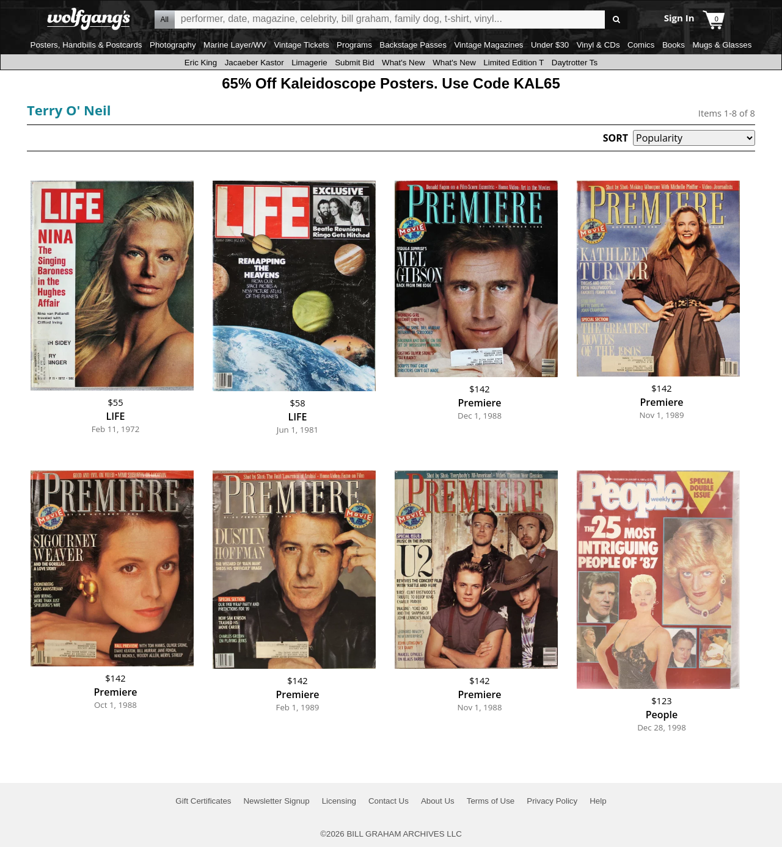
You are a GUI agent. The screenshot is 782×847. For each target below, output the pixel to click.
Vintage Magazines (488, 44)
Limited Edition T (513, 62)
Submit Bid (354, 62)
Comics (640, 44)
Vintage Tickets (301, 44)
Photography (173, 44)
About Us (438, 801)
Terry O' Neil (69, 110)
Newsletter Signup (276, 801)
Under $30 (550, 44)
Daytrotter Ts (574, 62)
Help (598, 801)
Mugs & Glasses (721, 44)
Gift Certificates (203, 801)
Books (673, 44)
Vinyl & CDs (598, 44)
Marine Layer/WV (234, 44)
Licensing (339, 801)
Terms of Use (491, 801)
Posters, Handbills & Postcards (86, 44)
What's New (403, 62)
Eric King (201, 62)
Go (616, 19)
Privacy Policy (552, 801)
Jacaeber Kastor (254, 62)
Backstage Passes (413, 44)
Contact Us (388, 801)
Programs (354, 44)
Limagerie (309, 62)
